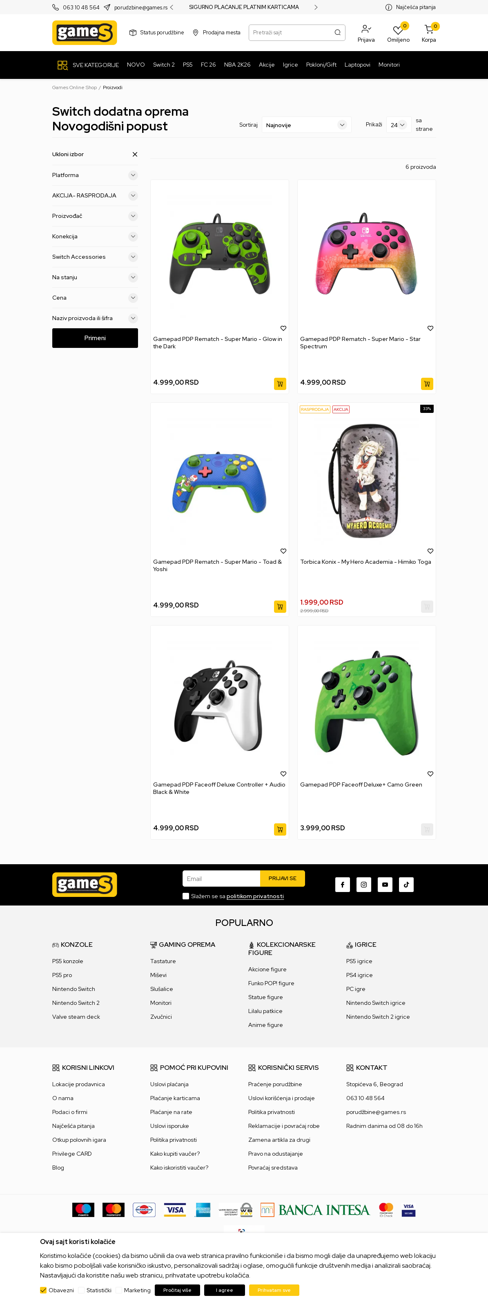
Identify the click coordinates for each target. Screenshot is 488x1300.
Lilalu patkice (265, 1011)
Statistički (99, 1290)
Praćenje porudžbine (275, 1084)
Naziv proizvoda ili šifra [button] (95, 318)
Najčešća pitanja (416, 7)
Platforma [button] (95, 175)
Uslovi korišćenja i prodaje (281, 1098)
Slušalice (161, 989)
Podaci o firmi (69, 1112)
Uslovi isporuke (169, 1126)
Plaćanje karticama (175, 1098)
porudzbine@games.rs (140, 7)
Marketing (137, 1290)
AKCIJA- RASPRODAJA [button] (95, 195)
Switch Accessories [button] (95, 256)
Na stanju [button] (95, 277)
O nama (63, 1098)
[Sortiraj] (307, 125)
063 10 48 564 (81, 7)
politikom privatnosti (255, 896)
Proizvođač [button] (95, 216)
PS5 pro (62, 975)
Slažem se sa (237, 896)
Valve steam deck (76, 1016)
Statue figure (265, 997)
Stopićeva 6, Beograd (374, 1084)
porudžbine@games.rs (376, 1112)
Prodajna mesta (222, 32)
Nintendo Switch (73, 989)
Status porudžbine (162, 32)
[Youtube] (385, 884)
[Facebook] (342, 884)
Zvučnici (161, 1016)
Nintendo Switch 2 (76, 1002)
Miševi (158, 975)
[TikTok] (406, 884)
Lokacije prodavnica (78, 1084)
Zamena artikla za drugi (279, 1139)
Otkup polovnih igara (79, 1139)
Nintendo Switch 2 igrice (378, 1016)
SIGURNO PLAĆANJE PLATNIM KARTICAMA (244, 7)
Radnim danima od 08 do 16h (384, 1126)
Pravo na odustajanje (275, 1153)
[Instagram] (364, 884)
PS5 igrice (359, 961)
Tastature (163, 961)
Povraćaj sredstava (273, 1167)
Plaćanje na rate (171, 1112)
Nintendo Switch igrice (376, 1002)
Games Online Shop (74, 87)
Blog (58, 1167)
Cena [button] (95, 297)
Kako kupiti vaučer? (175, 1153)
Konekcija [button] (95, 236)
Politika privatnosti (173, 1139)
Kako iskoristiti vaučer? (179, 1167)
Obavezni (61, 1290)
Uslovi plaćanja (169, 1084)
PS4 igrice (359, 975)
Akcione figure (267, 969)
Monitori (161, 1002)
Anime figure (265, 1025)
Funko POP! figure (271, 983)
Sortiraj (248, 125)
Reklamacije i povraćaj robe (284, 1126)
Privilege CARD (72, 1153)
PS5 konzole (67, 961)
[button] (366, 32)
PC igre (355, 989)
